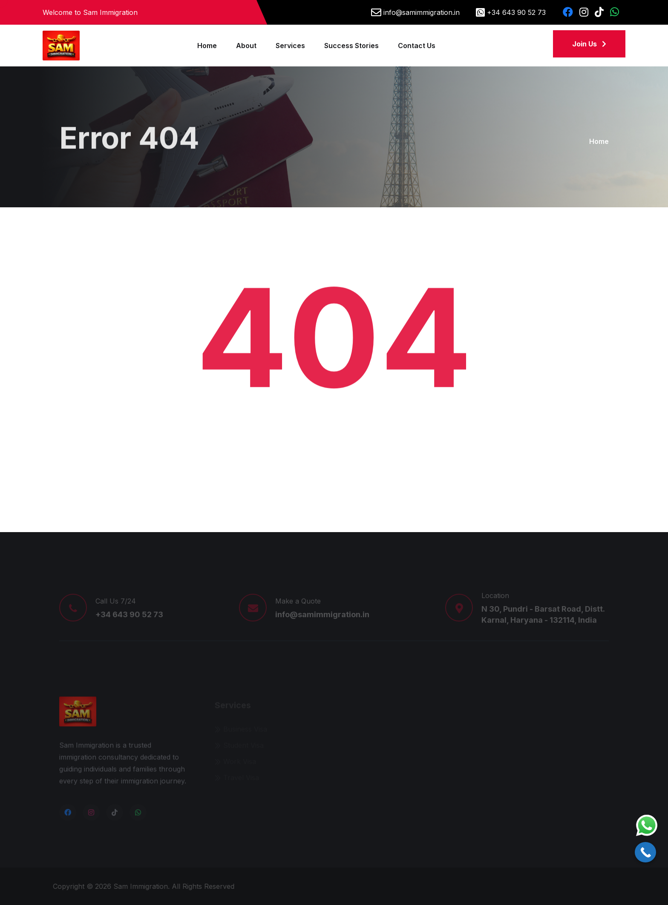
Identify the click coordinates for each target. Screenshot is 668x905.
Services (290, 45)
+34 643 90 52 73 (516, 12)
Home (207, 45)
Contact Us (416, 45)
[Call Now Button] (645, 852)
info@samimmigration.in (421, 12)
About (246, 45)
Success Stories (351, 45)
